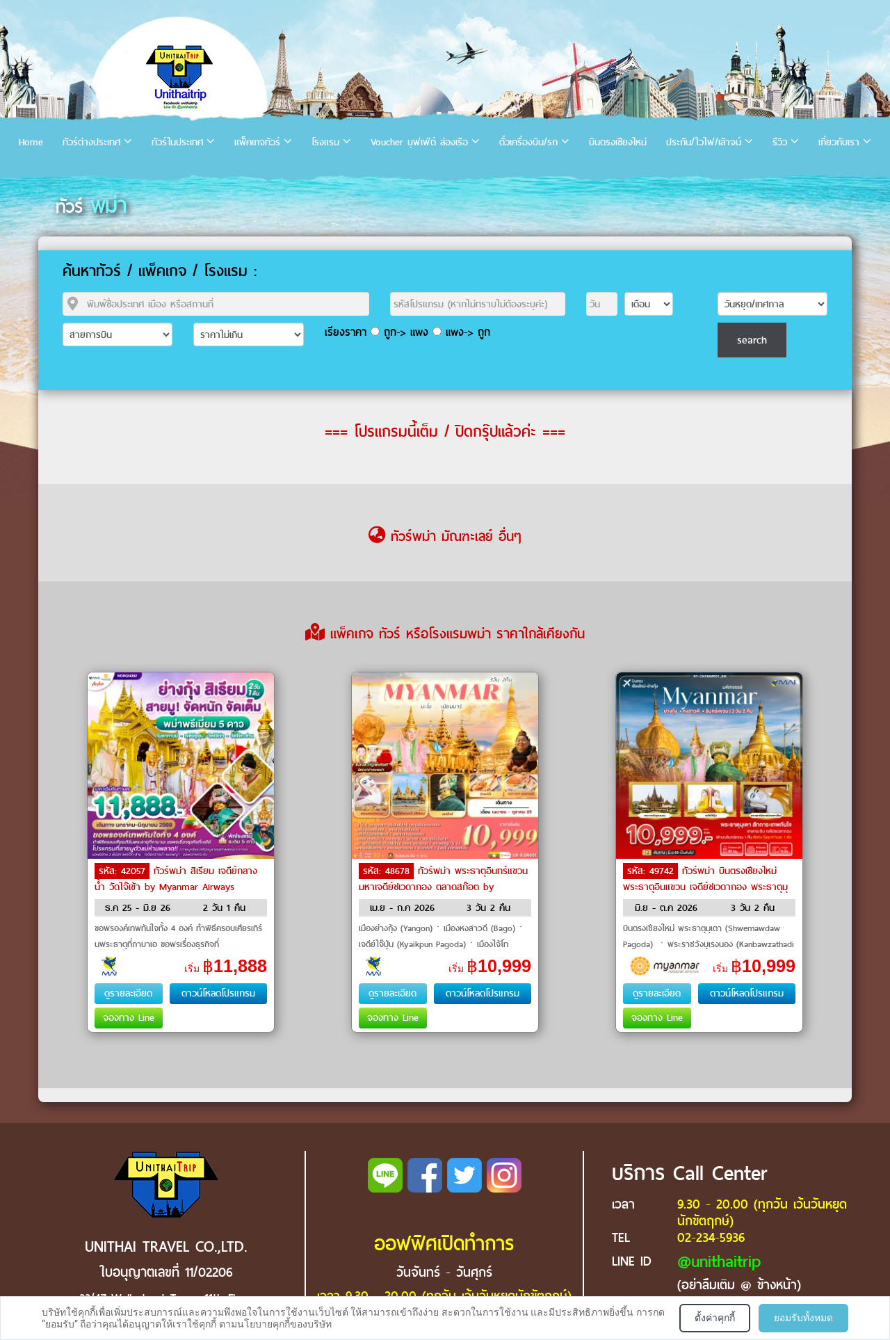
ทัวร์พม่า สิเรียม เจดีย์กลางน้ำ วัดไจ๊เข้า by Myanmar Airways (176, 879)
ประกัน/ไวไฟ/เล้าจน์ (703, 142)
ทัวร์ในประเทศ (177, 142)
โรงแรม (325, 142)
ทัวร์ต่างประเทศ (91, 142)
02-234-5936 (711, 1237)
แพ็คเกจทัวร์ (257, 142)
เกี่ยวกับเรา (838, 142)
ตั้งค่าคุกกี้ (715, 1317)
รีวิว (779, 142)
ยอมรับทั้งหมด (803, 1317)
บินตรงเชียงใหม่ (618, 142)
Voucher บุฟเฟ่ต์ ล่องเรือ (419, 142)
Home (31, 142)
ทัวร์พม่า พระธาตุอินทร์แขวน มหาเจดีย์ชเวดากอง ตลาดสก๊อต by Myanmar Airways (443, 886)
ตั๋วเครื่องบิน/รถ (528, 142)
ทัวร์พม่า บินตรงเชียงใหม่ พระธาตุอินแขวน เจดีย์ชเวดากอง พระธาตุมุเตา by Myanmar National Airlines (705, 886)
